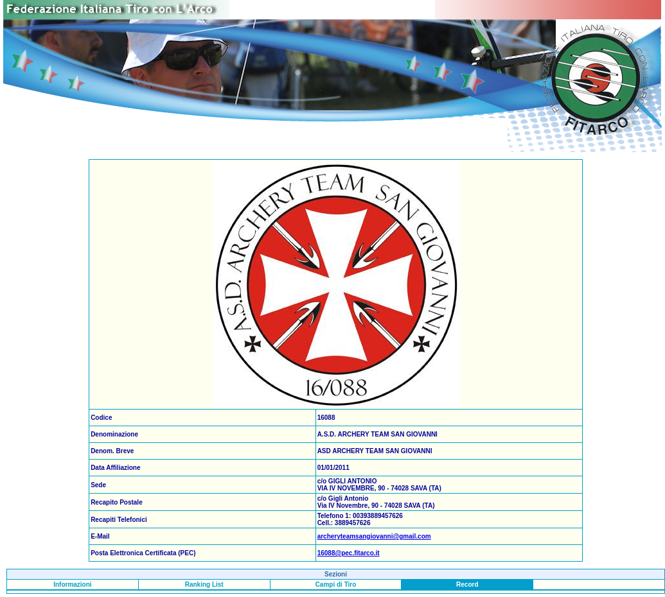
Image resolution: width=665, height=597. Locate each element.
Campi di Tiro (336, 584)
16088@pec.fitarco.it (348, 553)
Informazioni (72, 584)
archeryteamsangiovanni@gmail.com (374, 536)
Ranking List (204, 584)
